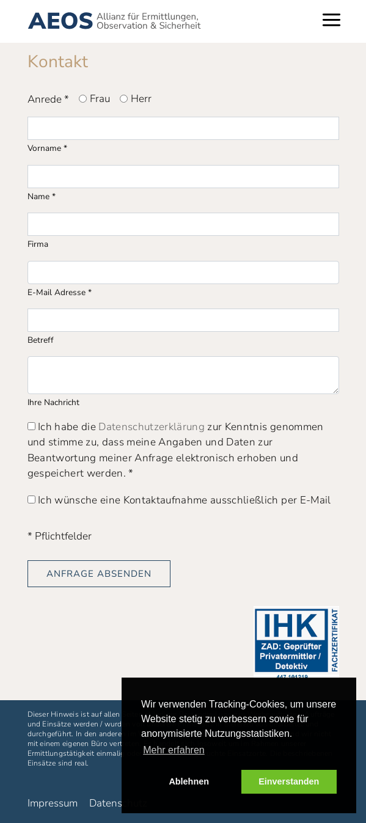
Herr (141, 99)
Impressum (52, 803)
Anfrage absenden (99, 574)
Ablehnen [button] (189, 781)
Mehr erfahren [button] (174, 750)
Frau (100, 99)
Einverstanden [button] (288, 781)
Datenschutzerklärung (151, 427)
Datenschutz (118, 803)
